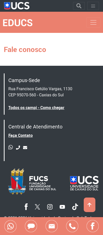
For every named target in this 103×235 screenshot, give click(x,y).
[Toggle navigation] (79, 6)
